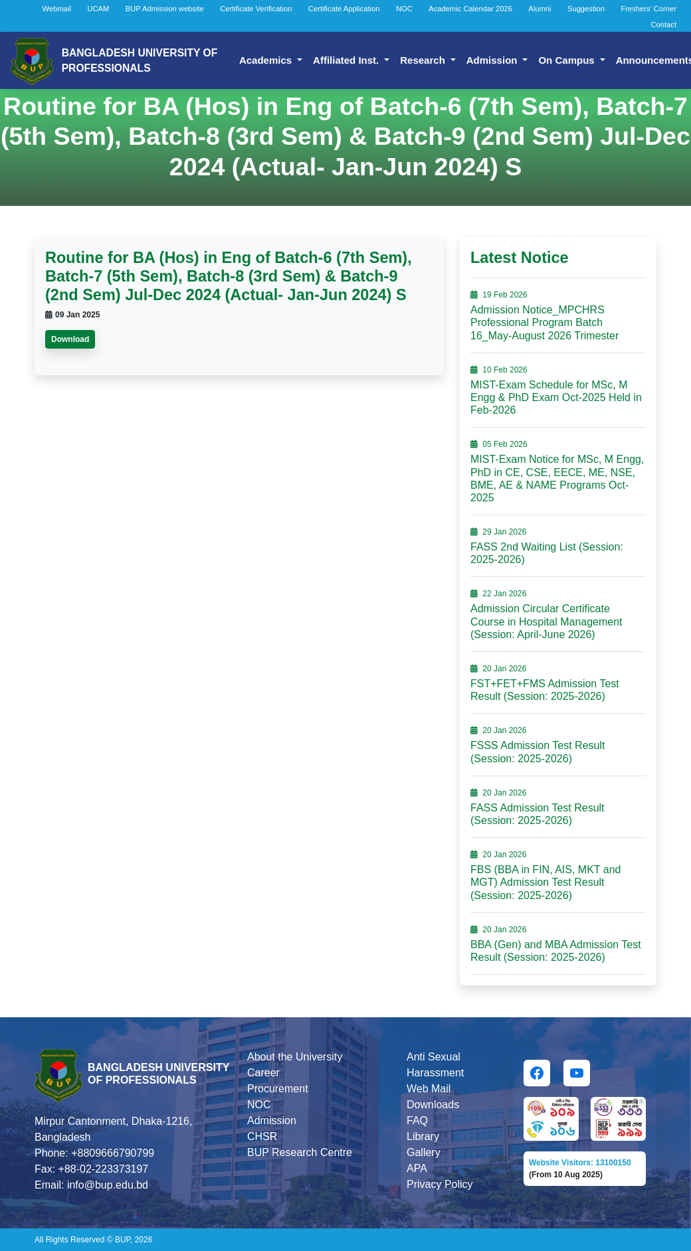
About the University (294, 1056)
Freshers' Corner (648, 9)
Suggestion (586, 9)
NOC (404, 9)
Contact (663, 25)
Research (426, 60)
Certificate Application (344, 9)
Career (263, 1072)
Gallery (424, 1152)
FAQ (417, 1120)
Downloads (433, 1104)
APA (417, 1168)
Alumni (539, 9)
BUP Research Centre (299, 1152)
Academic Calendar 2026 (470, 9)
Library (423, 1136)
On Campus (570, 60)
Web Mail (428, 1088)
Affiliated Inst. (350, 60)
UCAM (98, 9)
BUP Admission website (165, 9)
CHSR (262, 1136)
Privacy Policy (440, 1184)
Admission (496, 60)
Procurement (277, 1088)
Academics (269, 60)
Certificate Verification (256, 9)
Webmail (57, 9)
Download (70, 339)
